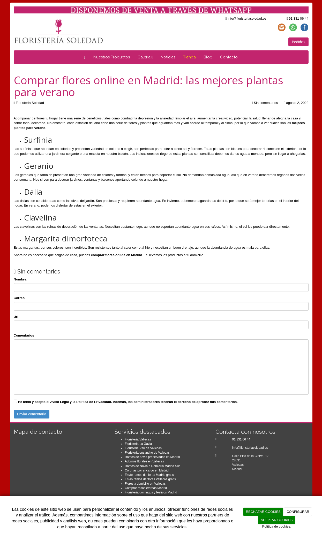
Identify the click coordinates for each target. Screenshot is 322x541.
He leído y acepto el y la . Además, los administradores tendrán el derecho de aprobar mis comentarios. (128, 402)
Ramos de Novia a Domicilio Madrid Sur (152, 466)
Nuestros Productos (111, 57)
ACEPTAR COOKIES (277, 520)
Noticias (168, 57)
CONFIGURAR (298, 512)
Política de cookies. (276, 526)
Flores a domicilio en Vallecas (145, 483)
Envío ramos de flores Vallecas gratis (150, 479)
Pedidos (298, 41)
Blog (208, 57)
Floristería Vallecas (138, 439)
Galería (145, 57)
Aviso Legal (59, 402)
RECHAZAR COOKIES (263, 512)
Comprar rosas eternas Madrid (146, 488)
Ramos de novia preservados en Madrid (152, 457)
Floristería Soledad (30, 103)
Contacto (229, 57)
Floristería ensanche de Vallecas (147, 452)
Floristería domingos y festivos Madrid (151, 492)
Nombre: (20, 279)
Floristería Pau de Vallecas (143, 448)
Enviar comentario (31, 414)
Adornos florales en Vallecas (144, 461)
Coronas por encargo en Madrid (147, 470)
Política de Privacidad (93, 402)
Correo (19, 298)
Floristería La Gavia (138, 444)
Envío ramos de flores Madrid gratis (149, 475)
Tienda (189, 57)
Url (16, 317)
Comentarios (24, 335)
